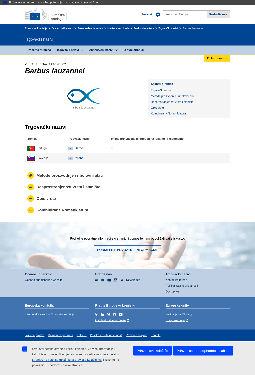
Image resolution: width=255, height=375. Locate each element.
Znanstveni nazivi (101, 49)
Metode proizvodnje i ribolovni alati (173, 96)
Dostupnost (173, 291)
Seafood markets (144, 28)
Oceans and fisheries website (44, 279)
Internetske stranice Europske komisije (49, 314)
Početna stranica (39, 49)
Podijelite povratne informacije (127, 250)
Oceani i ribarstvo (62, 28)
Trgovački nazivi (168, 28)
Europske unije (175, 320)
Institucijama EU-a (177, 314)
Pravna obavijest (136, 335)
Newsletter (133, 279)
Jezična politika (35, 335)
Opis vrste (157, 107)
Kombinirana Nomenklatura (168, 113)
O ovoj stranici (134, 49)
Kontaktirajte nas (176, 279)
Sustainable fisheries (90, 28)
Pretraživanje (218, 14)
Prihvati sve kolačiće (152, 351)
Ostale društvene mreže (110, 320)
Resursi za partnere (60, 335)
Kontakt (155, 335)
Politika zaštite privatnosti (182, 285)
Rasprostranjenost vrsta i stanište (172, 101)
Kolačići (82, 335)
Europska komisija (36, 28)
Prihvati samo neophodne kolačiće (203, 351)
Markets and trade (118, 28)
